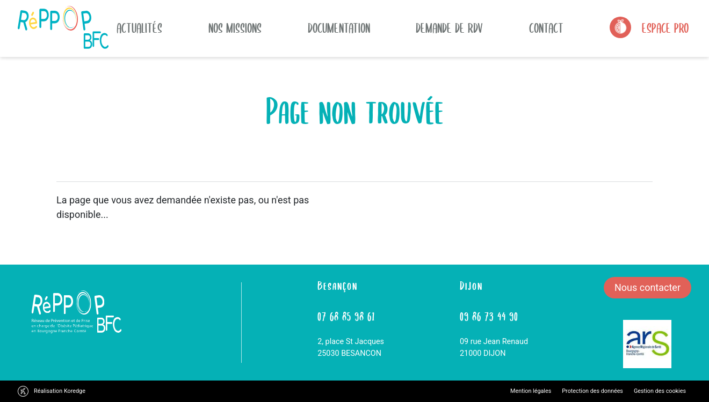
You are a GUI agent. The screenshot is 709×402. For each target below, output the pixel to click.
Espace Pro (665, 27)
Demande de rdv (449, 27)
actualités (139, 27)
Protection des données (592, 391)
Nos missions (235, 27)
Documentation (339, 27)
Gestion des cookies (660, 391)
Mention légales (530, 391)
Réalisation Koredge (59, 391)
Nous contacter (647, 287)
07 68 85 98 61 (346, 315)
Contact (546, 27)
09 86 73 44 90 (489, 315)
